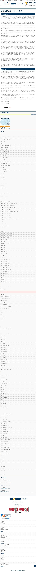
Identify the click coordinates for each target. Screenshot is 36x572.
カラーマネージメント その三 (5, 263)
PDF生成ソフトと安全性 (4, 251)
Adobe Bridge (2, 135)
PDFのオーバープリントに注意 (5, 237)
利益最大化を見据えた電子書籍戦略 (6, 421)
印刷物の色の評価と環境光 (4, 273)
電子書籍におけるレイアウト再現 (5, 439)
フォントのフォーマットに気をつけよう (6, 308)
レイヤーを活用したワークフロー (5, 169)
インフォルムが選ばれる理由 (5, 544)
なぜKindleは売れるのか (4, 417)
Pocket (10, 107)
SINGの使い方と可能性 (4, 300)
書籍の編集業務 (3, 537)
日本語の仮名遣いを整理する (5, 345)
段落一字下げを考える (4, 351)
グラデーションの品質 (4, 153)
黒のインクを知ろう (3, 403)
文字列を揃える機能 (3, 337)
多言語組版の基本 (3, 316)
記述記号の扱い (3, 365)
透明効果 (2, 399)
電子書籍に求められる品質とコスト (6, 443)
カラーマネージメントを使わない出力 (6, 269)
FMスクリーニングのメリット (5, 375)
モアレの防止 (2, 389)
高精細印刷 (2, 401)
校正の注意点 (2, 459)
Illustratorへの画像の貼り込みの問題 (6, 139)
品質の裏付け (2, 549)
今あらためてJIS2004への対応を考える (6, 369)
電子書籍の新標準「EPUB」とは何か (6, 449)
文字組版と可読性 (3, 339)
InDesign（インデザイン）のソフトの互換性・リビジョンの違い (10, 211)
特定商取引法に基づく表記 (4, 529)
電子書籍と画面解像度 (4, 437)
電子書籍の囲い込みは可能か (5, 447)
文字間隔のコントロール (4, 341)
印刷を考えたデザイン (4, 177)
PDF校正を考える (3, 249)
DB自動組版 (2, 535)
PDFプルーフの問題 (3, 245)
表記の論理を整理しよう (4, 363)
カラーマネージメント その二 (5, 265)
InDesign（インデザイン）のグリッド (6, 209)
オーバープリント (3, 377)
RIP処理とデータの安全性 (4, 147)
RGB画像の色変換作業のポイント (5, 259)
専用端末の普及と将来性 (4, 423)
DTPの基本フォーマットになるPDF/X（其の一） (7, 233)
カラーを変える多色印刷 (4, 379)
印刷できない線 (3, 391)
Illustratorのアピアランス (4, 137)
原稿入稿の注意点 (3, 457)
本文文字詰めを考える (4, 349)
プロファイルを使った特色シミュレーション (7, 271)
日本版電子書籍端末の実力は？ (5, 425)
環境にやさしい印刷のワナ (4, 393)
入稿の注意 (2, 560)
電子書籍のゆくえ (3, 445)
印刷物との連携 (3, 470)
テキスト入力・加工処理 (4, 536)
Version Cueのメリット (4, 149)
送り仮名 (2, 367)
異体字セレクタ (3, 355)
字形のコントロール (3, 318)
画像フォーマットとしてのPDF (5, 253)
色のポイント (2, 463)
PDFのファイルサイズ (4, 239)
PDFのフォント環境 (3, 241)
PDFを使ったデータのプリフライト (6, 243)
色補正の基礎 (2, 279)
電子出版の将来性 (3, 429)
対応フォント (2, 551)
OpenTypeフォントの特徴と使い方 (5, 298)
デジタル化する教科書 (4, 419)
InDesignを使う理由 (3, 545)
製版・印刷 (2, 371)
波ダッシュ (2, 353)
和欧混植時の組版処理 (4, 314)
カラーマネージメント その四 (5, 267)
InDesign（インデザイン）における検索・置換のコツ (8, 205)
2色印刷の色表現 (3, 257)
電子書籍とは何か (3, 466)
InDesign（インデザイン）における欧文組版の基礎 (8, 207)
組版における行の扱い (4, 357)
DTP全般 (1, 133)
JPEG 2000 (2, 143)
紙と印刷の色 (2, 395)
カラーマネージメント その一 (5, 261)
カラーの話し (2, 255)
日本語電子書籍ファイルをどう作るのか (6, 427)
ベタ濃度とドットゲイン (4, 387)
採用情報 (2, 528)
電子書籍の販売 (3, 474)
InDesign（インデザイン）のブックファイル (7, 213)
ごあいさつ (2, 521)
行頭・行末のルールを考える (5, 361)
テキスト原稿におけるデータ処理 (5, 304)
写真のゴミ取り (3, 173)
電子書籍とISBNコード (4, 435)
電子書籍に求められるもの (4, 441)
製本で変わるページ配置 (4, 397)
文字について (2, 294)
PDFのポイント (2, 231)
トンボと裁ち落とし (3, 381)
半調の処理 (2, 175)
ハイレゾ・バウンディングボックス (6, 161)
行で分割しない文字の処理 (4, 359)
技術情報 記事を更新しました (5, 485)
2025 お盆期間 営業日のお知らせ (5, 488)
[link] (6, 516)
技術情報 (2, 131)
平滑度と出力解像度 (3, 179)
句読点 (1, 312)
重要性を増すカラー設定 (4, 281)
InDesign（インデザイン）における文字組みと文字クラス (9, 203)
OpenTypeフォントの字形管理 (5, 296)
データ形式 (2, 468)
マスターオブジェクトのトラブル (5, 165)
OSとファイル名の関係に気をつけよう (6, 145)
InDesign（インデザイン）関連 (5, 201)
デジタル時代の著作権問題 (4, 157)
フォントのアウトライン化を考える (6, 306)
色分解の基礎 (2, 275)
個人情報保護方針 (3, 527)
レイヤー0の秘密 (3, 167)
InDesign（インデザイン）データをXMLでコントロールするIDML (10, 219)
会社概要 (2, 522)
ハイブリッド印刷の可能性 (4, 383)
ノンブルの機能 (3, 159)
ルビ (1, 310)
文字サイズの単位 (3, 335)
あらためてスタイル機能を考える (5, 151)
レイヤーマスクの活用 (4, 171)
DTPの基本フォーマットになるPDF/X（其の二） (7, 235)
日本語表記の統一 (3, 347)
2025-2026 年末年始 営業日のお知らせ (6, 480)
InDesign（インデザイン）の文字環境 (6, 215)
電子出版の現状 (3, 563)
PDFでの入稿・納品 (3, 455)
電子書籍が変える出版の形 (4, 433)
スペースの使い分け (3, 302)
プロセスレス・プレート (4, 385)
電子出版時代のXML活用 (4, 431)
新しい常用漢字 (3, 343)
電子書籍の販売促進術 (4, 451)
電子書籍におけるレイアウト (5, 472)
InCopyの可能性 (3, 141)
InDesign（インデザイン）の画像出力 (6, 217)
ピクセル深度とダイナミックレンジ (6, 163)
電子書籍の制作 (3, 541)
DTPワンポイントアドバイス (5, 453)
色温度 (1, 277)
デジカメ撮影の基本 (3, 155)
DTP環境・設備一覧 (3, 550)
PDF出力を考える (3, 247)
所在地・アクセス (3, 523)
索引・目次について (3, 461)
